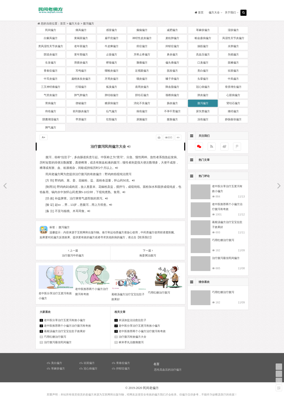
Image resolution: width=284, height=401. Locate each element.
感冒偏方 (111, 30)
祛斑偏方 (233, 70)
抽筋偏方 (202, 46)
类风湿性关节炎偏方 (50, 46)
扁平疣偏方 (112, 38)
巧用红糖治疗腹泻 (55, 336)
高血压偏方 (203, 54)
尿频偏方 (142, 119)
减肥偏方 (172, 30)
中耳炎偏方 (51, 78)
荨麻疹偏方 (203, 30)
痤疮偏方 (142, 111)
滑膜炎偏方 (81, 62)
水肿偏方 (233, 46)
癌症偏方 (142, 46)
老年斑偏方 (81, 46)
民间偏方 (50, 30)
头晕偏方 (202, 78)
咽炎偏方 (142, 78)
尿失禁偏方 (203, 111)
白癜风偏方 (51, 38)
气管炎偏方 (51, 95)
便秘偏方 (81, 103)
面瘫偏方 (233, 62)
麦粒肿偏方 (172, 38)
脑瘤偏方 (142, 62)
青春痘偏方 (51, 70)
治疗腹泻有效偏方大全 (132, 336)
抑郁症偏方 (172, 46)
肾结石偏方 (233, 103)
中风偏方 (233, 78)
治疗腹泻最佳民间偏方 (58, 342)
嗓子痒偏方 (172, 78)
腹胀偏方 (172, 119)
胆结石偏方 (142, 95)
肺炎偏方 (202, 95)
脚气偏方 (50, 127)
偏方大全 (214, 12)
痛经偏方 (233, 111)
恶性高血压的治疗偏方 (168, 369)
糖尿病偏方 (112, 103)
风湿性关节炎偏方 (233, 38)
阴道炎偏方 (51, 54)
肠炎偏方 (172, 103)
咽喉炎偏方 (112, 70)
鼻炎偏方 (172, 54)
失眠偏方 (233, 54)
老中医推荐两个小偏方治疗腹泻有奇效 (67, 325)
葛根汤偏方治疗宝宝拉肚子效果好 (64, 331)
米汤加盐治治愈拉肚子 (132, 320)
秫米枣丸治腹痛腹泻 (131, 342)
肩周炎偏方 (142, 86)
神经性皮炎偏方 (142, 38)
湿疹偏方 (233, 30)
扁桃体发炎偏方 (81, 78)
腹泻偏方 (88, 23)
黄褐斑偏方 (81, 38)
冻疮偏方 (202, 119)
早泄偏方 (81, 119)
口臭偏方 (202, 62)
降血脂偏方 (172, 86)
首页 (63, 23)
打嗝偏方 (81, 86)
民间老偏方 (151, 388)
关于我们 (230, 12)
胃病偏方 (50, 103)
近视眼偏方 (142, 70)
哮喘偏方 (111, 62)
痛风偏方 (81, 30)
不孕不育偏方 (172, 111)
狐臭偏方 (111, 86)
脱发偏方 (172, 70)
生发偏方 (50, 62)
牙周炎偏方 (112, 78)
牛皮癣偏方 (112, 46)
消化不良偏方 (142, 103)
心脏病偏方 (233, 95)
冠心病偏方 (203, 86)
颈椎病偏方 (172, 95)
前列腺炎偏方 (81, 111)
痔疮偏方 (50, 111)
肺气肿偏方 (81, 95)
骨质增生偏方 (233, 86)
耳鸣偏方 (81, 70)
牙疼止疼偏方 (142, 54)
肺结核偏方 (112, 95)
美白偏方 (202, 70)
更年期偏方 (81, 54)
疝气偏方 (111, 111)
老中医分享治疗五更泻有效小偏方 (64, 320)
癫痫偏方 (142, 30)
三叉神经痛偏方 (50, 86)
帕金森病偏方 (203, 38)
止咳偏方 (111, 54)
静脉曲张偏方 (233, 119)
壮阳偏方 (111, 119)
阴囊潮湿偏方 (50, 119)
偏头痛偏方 (172, 62)
